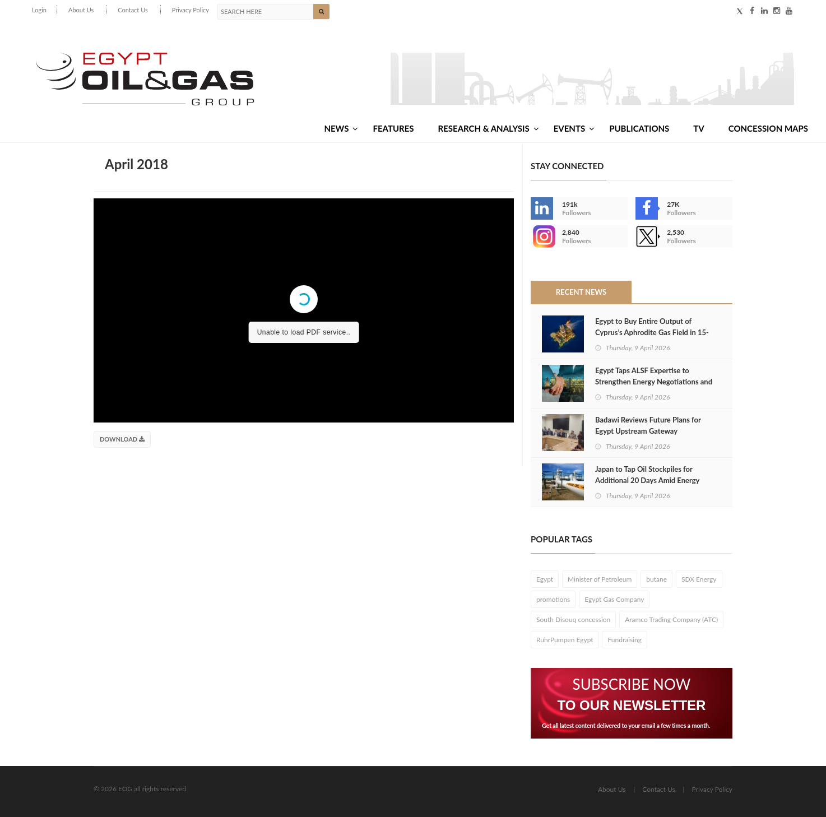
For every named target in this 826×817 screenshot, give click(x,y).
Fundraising (624, 639)
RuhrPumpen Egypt (564, 639)
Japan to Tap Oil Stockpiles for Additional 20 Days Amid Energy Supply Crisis (647, 480)
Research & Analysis (488, 128)
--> (542, 236)
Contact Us (133, 9)
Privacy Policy (190, 9)
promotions (553, 599)
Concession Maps (768, 128)
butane (656, 579)
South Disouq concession (573, 619)
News (341, 128)
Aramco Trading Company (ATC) (671, 619)
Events (574, 128)
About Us (81, 9)
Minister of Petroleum (600, 579)
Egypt (544, 579)
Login (39, 9)
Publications (639, 128)
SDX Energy (699, 579)
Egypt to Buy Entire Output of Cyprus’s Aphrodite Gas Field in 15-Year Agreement (652, 332)
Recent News (581, 291)
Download (122, 439)
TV (698, 128)
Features (393, 128)
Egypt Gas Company (614, 599)
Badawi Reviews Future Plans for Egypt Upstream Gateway (648, 425)
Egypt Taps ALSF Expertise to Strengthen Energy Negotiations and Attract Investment (653, 381)
